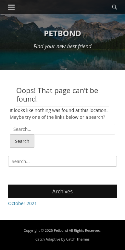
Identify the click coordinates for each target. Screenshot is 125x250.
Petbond (62, 33)
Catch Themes (78, 239)
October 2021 (22, 203)
